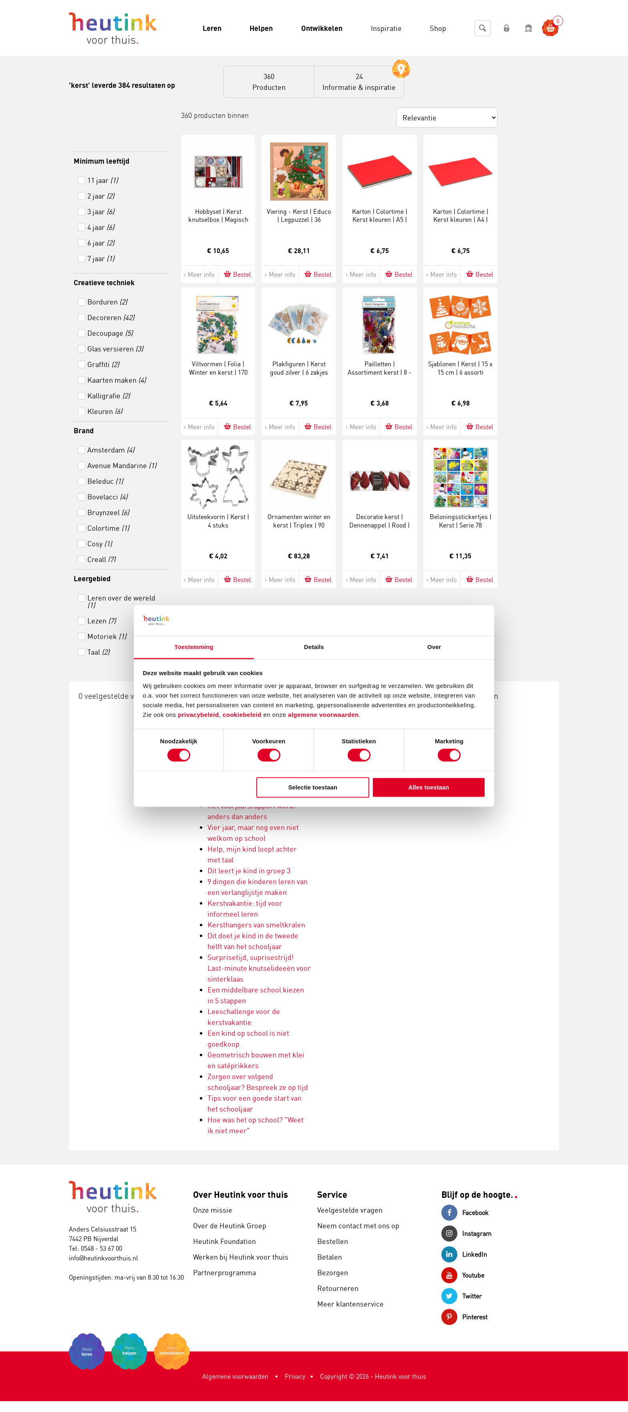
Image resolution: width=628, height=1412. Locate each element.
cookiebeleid (243, 714)
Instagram (466, 1233)
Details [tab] (314, 646)
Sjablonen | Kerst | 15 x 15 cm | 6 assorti (460, 368)
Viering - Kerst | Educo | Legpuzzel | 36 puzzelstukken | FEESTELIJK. (299, 223)
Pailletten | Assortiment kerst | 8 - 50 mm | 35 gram (379, 372)
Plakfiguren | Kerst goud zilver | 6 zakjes (299, 368)
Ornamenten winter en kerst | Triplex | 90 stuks (299, 525)
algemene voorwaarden (323, 714)
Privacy (295, 1376)
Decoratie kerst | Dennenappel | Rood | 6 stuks (379, 525)
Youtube (462, 1275)
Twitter (461, 1296)
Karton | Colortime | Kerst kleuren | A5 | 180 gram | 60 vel (379, 219)
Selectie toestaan (313, 787)
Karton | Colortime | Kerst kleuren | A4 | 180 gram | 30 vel (460, 219)
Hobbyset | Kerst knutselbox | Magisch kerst (218, 219)
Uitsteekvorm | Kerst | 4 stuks (218, 521)
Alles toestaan (429, 787)
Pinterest (464, 1317)
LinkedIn (464, 1254)
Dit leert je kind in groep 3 (248, 870)
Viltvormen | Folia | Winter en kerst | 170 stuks (218, 372)
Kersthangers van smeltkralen (256, 924)
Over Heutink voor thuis (240, 1194)
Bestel (237, 274)
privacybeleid (198, 714)
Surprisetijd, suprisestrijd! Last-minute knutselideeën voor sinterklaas (259, 968)
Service (332, 1194)
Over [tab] (434, 646)
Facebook (465, 1213)
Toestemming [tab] (193, 646)
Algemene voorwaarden (235, 1376)
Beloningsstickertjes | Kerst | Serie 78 (460, 521)
